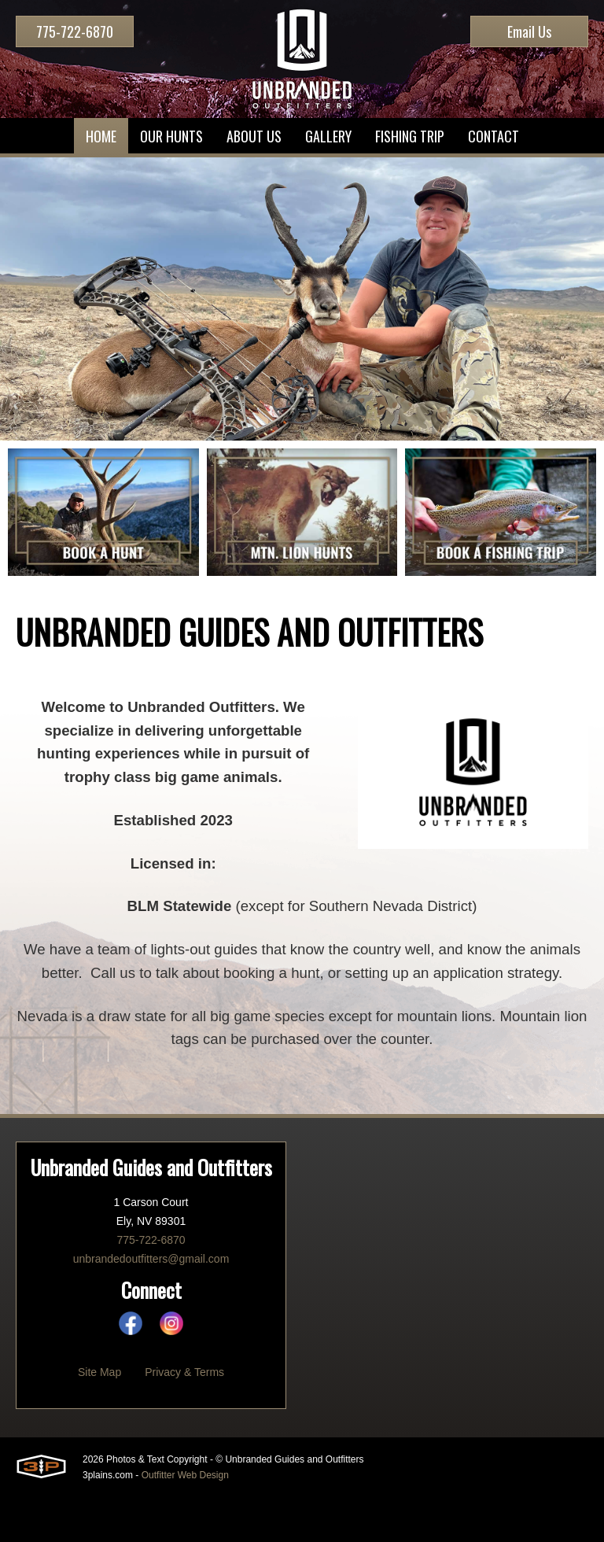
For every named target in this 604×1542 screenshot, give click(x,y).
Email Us (529, 31)
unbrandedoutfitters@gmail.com (151, 1303)
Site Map (99, 1417)
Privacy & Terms (184, 1417)
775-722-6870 (74, 31)
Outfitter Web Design (185, 1519)
